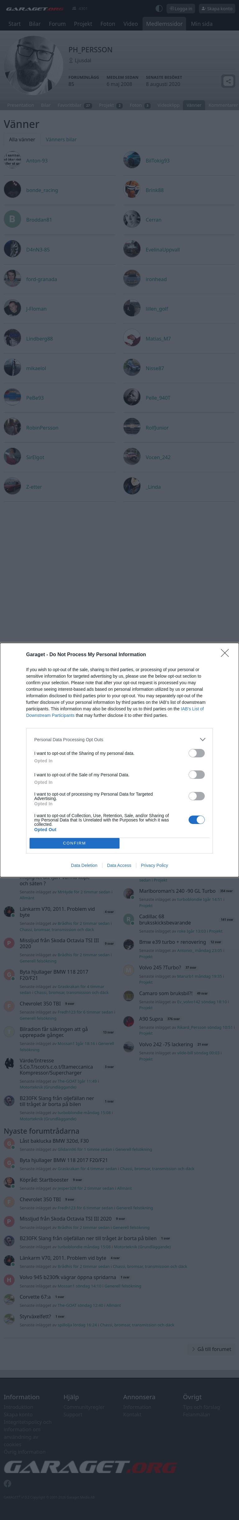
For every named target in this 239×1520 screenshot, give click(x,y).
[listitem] (119, 739)
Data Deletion (84, 865)
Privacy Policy (154, 865)
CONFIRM (74, 843)
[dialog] (119, 760)
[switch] (197, 753)
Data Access (119, 865)
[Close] (227, 655)
